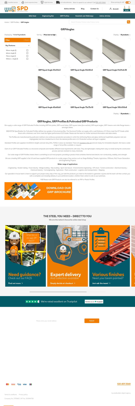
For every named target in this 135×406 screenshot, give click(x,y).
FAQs (20, 356)
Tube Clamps (83, 356)
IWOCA (20, 352)
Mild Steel (32, 16)
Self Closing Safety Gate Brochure (115, 352)
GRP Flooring (83, 340)
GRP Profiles (64, 16)
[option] (25, 256)
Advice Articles (105, 16)
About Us (20, 348)
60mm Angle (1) (11, 53)
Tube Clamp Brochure (115, 340)
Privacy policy (23, 394)
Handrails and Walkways (84, 16)
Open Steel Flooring (83, 344)
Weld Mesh (83, 348)
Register (20, 360)
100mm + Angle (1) (12, 59)
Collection (20, 344)
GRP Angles (25, 22)
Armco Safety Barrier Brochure (115, 348)
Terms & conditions (11, 394)
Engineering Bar (48, 16)
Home (7, 22)
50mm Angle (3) (11, 50)
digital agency (126, 393)
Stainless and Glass (83, 364)
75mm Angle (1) (11, 56)
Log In (20, 364)
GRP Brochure (114, 344)
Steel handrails (83, 352)
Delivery (20, 340)
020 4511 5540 (101, 2)
